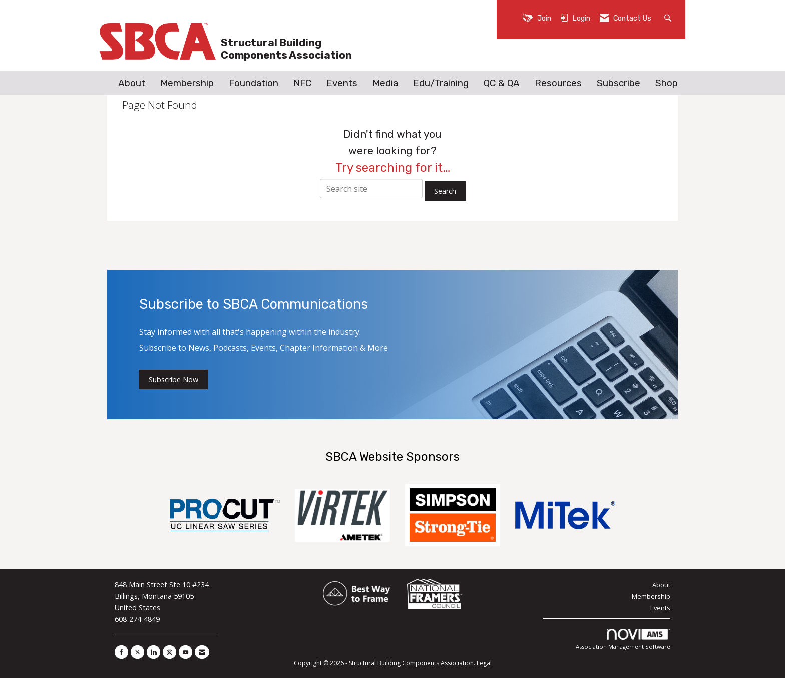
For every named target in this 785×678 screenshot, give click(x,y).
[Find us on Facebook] (121, 652)
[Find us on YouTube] (185, 652)
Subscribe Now (173, 379)
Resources (558, 83)
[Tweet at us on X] (137, 652)
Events (341, 83)
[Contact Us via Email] (202, 652)
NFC (302, 83)
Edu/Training (441, 83)
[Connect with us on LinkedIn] (153, 652)
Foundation (253, 83)
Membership (187, 83)
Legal (484, 663)
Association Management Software (623, 639)
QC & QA (502, 83)
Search (445, 191)
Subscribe (618, 83)
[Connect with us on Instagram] (169, 652)
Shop (666, 83)
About (131, 83)
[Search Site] (669, 17)
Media (385, 83)
